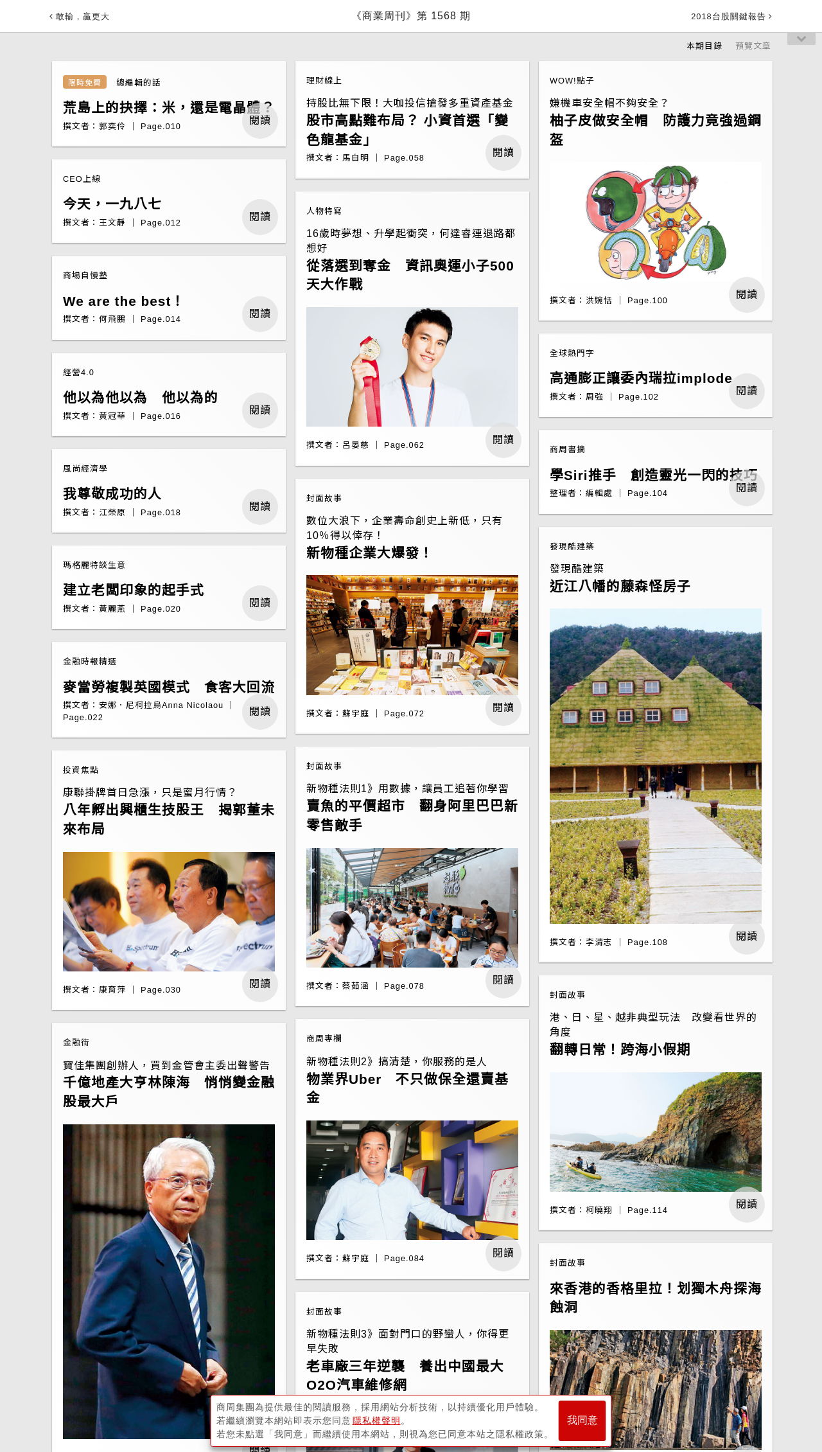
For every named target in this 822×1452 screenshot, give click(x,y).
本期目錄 (704, 46)
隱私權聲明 (377, 1420)
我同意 (582, 1420)
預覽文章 (753, 46)
